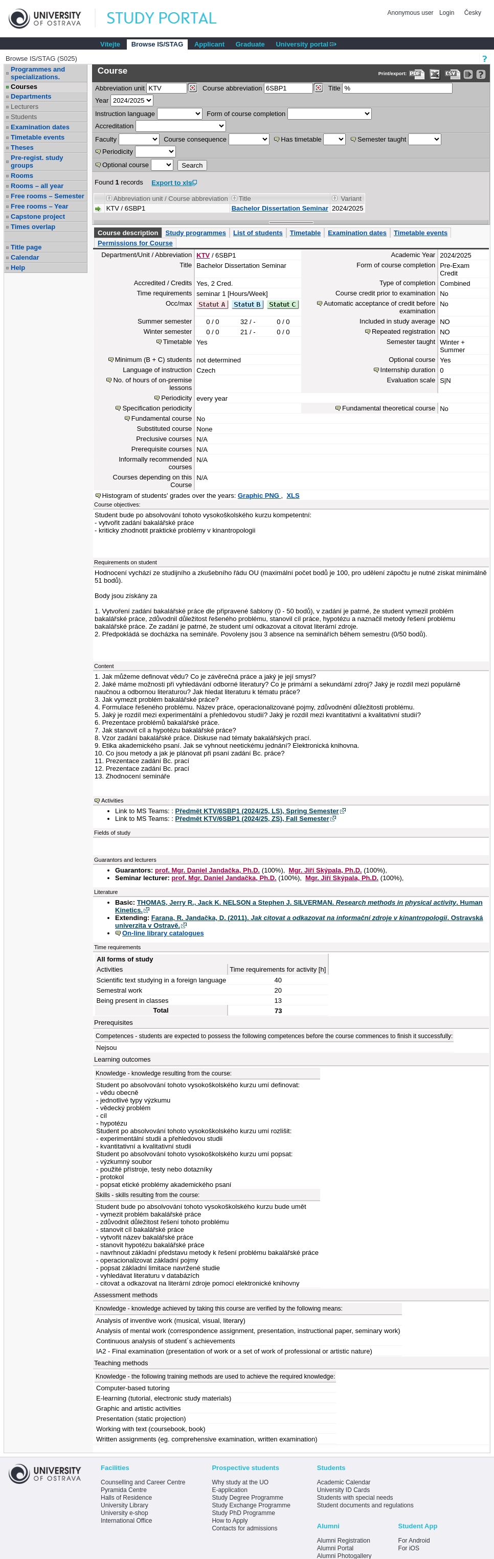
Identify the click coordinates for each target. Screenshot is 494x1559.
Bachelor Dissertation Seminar (280, 208)
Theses (22, 147)
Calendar (25, 257)
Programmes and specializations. (38, 73)
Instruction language (125, 114)
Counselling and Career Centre (143, 1482)
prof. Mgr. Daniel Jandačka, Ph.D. (207, 870)
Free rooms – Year (40, 206)
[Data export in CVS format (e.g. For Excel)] (453, 74)
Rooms (22, 175)
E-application (229, 1490)
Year (101, 100)
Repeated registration (403, 331)
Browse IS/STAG (157, 44)
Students (24, 117)
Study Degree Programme (247, 1497)
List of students (258, 233)
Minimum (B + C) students (153, 359)
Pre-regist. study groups (37, 161)
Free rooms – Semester (47, 196)
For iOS (408, 1548)
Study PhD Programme (243, 1513)
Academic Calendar (344, 1482)
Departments (31, 96)
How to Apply (230, 1520)
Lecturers (24, 106)
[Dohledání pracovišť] (192, 88)
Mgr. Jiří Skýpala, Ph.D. (325, 870)
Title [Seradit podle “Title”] (245, 198)
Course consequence (195, 139)
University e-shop (124, 1513)
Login (446, 12)
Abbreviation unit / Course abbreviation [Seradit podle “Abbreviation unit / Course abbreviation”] (171, 198)
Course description (128, 233)
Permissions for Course (135, 243)
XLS (292, 495)
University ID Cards (343, 1490)
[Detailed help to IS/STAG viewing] (481, 74)
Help (18, 267)
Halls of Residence (126, 1497)
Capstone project (38, 216)
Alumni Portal (335, 1548)
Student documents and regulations (365, 1505)
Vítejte (110, 44)
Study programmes (195, 233)
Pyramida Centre (124, 1490)
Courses (24, 86)
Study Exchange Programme (251, 1505)
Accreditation (114, 126)
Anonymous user (411, 12)
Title (334, 88)
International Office (126, 1520)
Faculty (106, 139)
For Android (414, 1540)
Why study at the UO (240, 1482)
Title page (26, 247)
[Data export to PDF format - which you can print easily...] (417, 74)
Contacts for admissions (244, 1528)
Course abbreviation (232, 88)
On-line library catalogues (163, 933)
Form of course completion (246, 114)
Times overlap (33, 227)
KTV (203, 255)
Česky (472, 12)
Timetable (305, 233)
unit (120, 88)
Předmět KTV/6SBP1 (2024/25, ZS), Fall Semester (252, 818)
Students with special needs (355, 1497)
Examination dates (40, 127)
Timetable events (37, 137)
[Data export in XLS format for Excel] (435, 74)
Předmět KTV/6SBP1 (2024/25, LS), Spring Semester (257, 811)
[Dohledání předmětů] (318, 88)
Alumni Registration (343, 1540)
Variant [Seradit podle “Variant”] (351, 198)
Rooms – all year (37, 186)
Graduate (250, 44)
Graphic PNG (259, 495)
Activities (112, 800)
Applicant (209, 44)
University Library (124, 1505)
